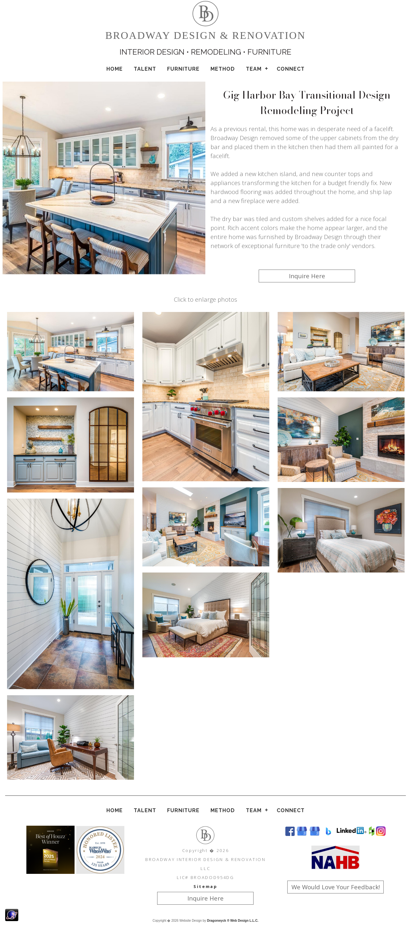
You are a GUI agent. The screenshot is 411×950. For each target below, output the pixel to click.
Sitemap (205, 886)
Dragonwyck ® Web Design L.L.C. (232, 920)
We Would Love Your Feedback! (335, 887)
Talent (145, 69)
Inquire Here (307, 276)
